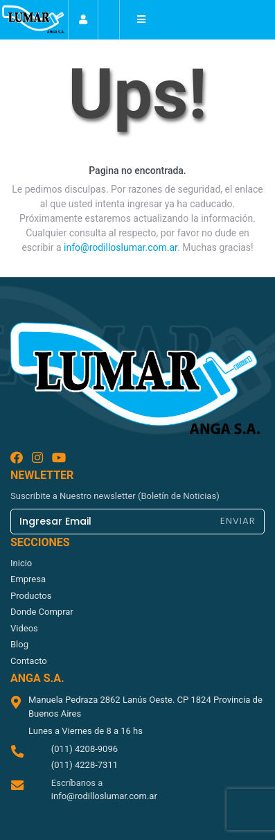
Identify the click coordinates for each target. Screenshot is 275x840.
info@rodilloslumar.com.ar (120, 247)
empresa (28, 579)
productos (30, 595)
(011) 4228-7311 (84, 765)
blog (19, 644)
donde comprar (41, 611)
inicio (21, 563)
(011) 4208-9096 (84, 749)
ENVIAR (238, 520)
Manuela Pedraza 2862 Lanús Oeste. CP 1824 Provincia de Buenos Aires (145, 706)
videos (24, 628)
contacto (28, 661)
